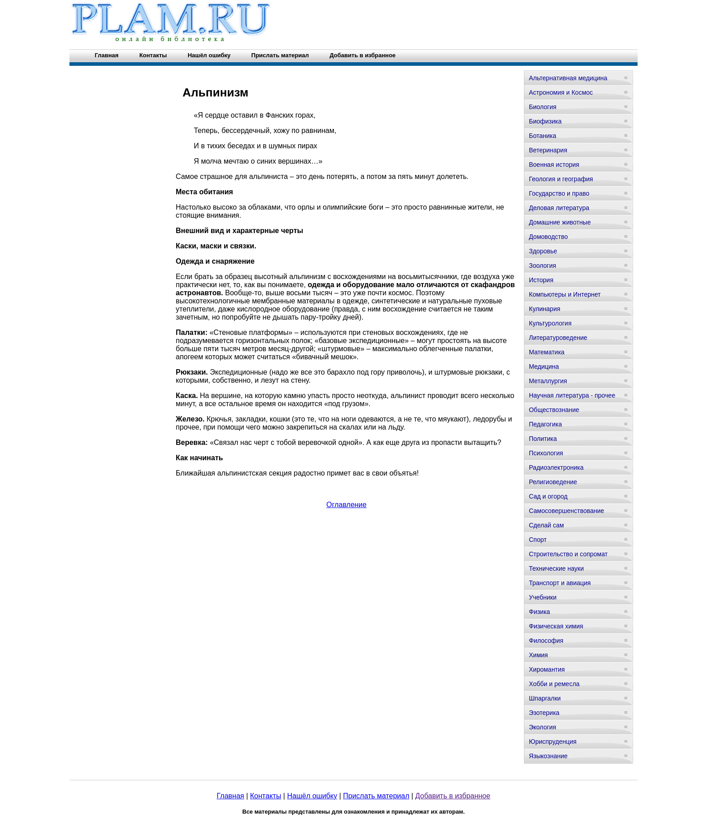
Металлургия (548, 381)
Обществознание (554, 409)
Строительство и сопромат (568, 554)
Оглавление (346, 504)
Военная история (554, 164)
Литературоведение (558, 337)
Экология (542, 727)
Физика (539, 611)
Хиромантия (547, 669)
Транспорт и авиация (560, 582)
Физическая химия (556, 626)
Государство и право (559, 193)
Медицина (544, 366)
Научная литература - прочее (572, 395)
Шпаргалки (545, 698)
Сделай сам (546, 525)
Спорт (537, 539)
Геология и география (561, 179)
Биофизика (545, 121)
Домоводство (548, 236)
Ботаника (542, 135)
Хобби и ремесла (554, 683)
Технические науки (556, 568)
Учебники (542, 597)
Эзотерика (544, 712)
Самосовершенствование (566, 510)
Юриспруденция (553, 741)
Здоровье (543, 251)
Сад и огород (548, 496)
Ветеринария (548, 150)
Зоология (542, 265)
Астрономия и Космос (561, 92)
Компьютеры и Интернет (565, 294)
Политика (543, 438)
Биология (542, 106)
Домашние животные (560, 222)
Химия (538, 655)
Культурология (550, 323)
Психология (546, 453)
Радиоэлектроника (556, 467)
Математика (547, 352)
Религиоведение (553, 481)
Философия (546, 640)
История (541, 280)
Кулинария (544, 308)
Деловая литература (559, 207)
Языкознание (548, 756)
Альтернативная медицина (568, 78)
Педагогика (545, 424)
